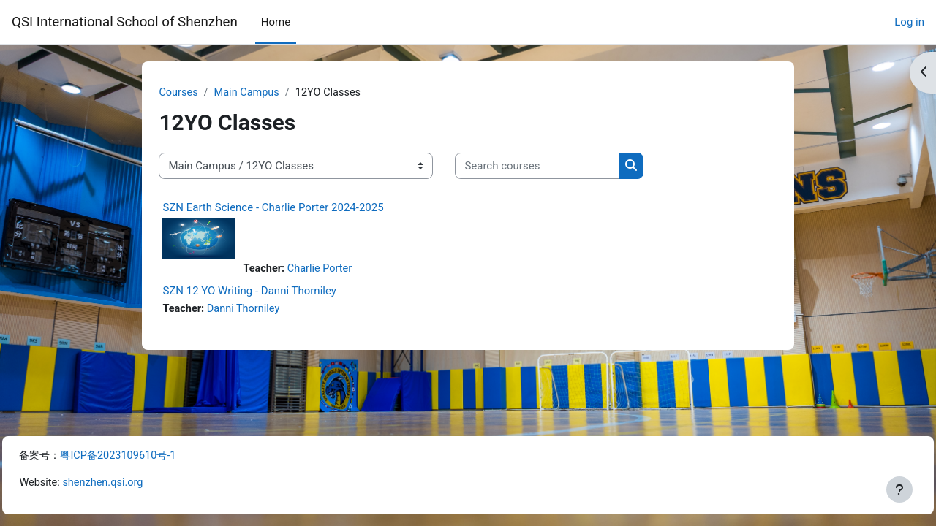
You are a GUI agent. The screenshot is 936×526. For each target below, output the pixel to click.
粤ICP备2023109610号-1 (156, 454)
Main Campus (272, 92)
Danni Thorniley (268, 310)
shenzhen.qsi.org (138, 482)
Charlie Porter (345, 270)
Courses (202, 92)
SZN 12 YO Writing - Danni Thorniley (273, 292)
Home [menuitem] (275, 21)
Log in (909, 21)
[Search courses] (560, 166)
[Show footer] (899, 489)
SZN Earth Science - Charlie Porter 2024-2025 (296, 208)
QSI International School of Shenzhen (125, 22)
